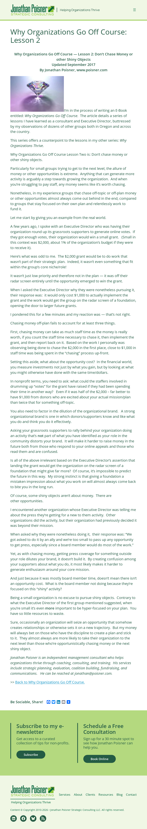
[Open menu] (134, 10)
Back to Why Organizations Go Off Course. (50, 682)
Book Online (99, 759)
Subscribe (31, 755)
